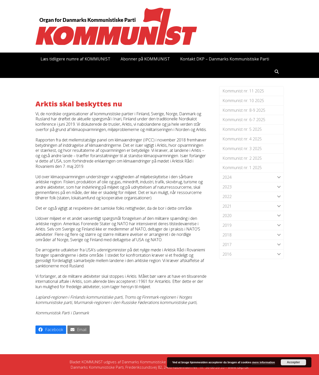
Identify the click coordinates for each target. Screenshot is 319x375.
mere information (263, 362)
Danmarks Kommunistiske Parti (148, 361)
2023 (251, 187)
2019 (251, 225)
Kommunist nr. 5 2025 (242, 129)
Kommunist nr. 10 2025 (243, 100)
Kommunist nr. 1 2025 (242, 167)
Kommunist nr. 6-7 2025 (243, 119)
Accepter (293, 362)
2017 (251, 244)
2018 (251, 235)
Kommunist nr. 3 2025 (242, 148)
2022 (251, 196)
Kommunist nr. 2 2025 (242, 158)
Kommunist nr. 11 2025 (243, 91)
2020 (251, 215)
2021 (251, 206)
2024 (251, 177)
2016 (251, 254)
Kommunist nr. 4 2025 (242, 139)
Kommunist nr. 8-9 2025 (243, 110)
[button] (277, 71)
